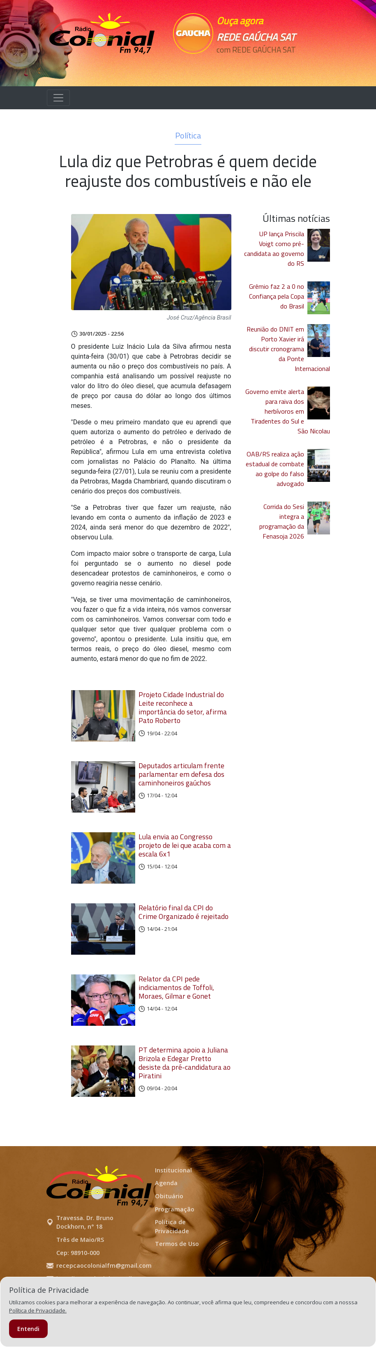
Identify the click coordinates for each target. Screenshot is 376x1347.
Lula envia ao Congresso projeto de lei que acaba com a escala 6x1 (184, 853)
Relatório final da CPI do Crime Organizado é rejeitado (183, 924)
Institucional (173, 1195)
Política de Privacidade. (38, 1310)
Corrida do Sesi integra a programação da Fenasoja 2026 (281, 521)
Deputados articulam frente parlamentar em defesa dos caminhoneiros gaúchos (181, 778)
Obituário (169, 1221)
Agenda (166, 1208)
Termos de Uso (177, 1269)
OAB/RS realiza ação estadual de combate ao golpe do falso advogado (275, 468)
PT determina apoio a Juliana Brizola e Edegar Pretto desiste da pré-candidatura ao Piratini (184, 1083)
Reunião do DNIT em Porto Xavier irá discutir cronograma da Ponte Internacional (288, 348)
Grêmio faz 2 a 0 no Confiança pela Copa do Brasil (276, 296)
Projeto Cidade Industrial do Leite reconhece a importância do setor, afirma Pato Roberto (182, 707)
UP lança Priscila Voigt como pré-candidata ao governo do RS (274, 248)
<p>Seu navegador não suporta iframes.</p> (259, 64)
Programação (174, 1234)
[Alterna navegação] (58, 98)
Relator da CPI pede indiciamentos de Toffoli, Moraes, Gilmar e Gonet (176, 1004)
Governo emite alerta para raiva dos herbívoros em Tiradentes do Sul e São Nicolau (287, 411)
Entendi (28, 1329)
